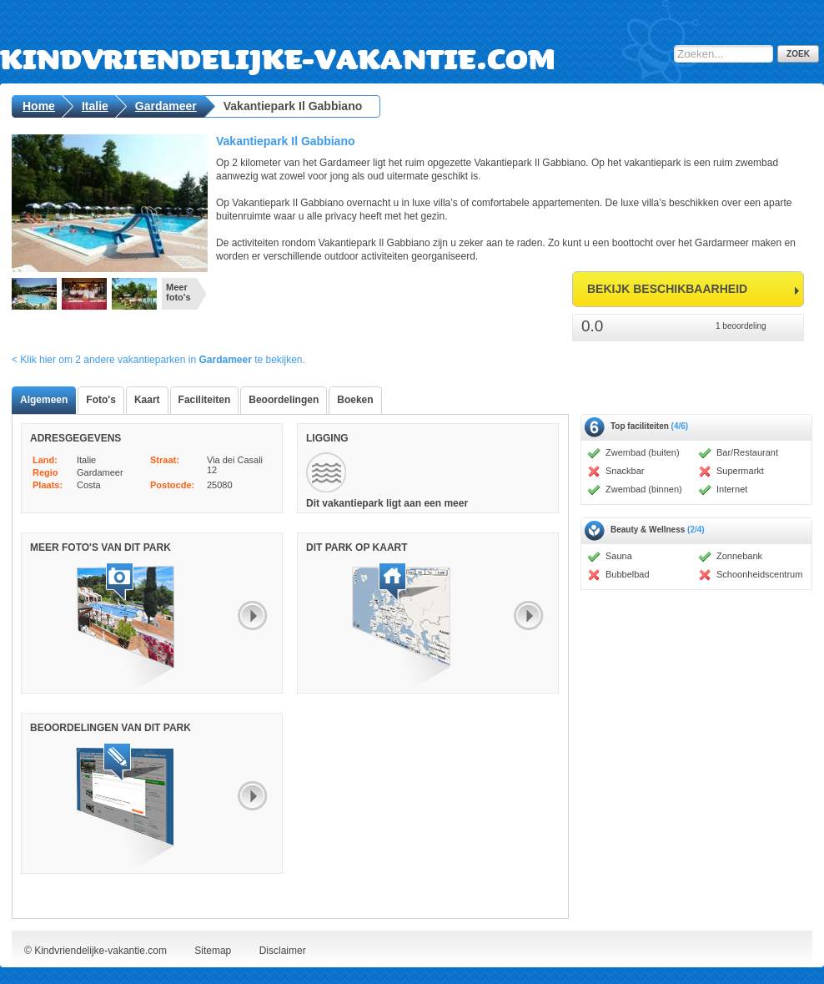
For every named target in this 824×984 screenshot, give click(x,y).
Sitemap (212, 950)
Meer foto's (178, 292)
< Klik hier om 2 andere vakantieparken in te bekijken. (158, 360)
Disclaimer (282, 950)
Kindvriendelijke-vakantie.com (349, 46)
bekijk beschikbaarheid (667, 288)
